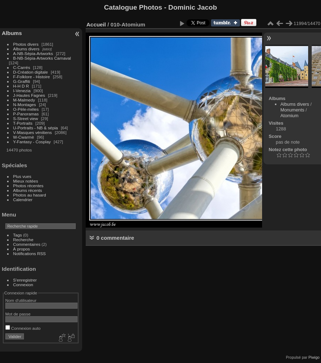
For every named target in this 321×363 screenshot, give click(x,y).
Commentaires (27, 244)
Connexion (23, 284)
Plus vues (22, 176)
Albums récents (27, 190)
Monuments (292, 110)
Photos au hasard (29, 195)
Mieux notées (25, 181)
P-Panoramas (26, 113)
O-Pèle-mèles (26, 109)
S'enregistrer (25, 280)
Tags (17, 235)
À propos (21, 249)
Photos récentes (28, 185)
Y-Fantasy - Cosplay (32, 141)
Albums (12, 33)
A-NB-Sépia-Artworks (33, 53)
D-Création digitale (30, 72)
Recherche (23, 239)
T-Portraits (22, 123)
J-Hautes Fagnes (29, 95)
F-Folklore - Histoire (31, 76)
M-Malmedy (24, 100)
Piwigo (314, 357)
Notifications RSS (29, 253)
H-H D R (21, 86)
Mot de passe (18, 314)
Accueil (96, 24)
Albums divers (26, 48)
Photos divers (26, 44)
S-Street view (25, 118)
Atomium (289, 115)
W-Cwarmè (23, 137)
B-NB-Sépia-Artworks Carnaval (42, 58)
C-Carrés (21, 67)
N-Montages (24, 104)
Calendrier (22, 199)
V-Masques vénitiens (32, 132)
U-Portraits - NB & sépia (35, 127)
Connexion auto (23, 328)
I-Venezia (22, 90)
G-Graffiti (21, 81)
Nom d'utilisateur (20, 300)
